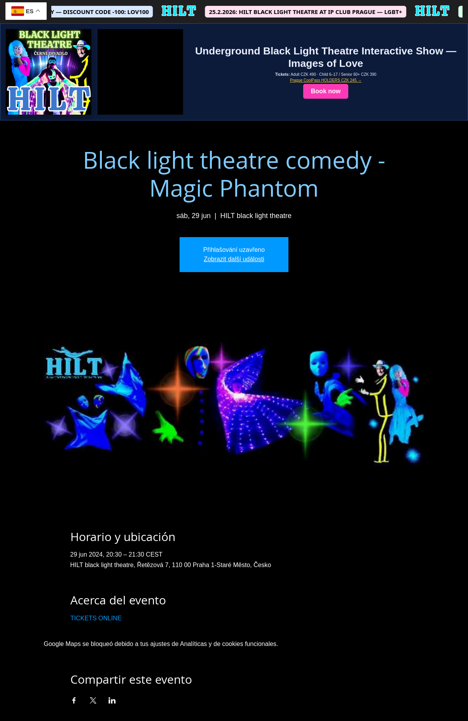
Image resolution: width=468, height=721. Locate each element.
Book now (326, 91)
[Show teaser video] (140, 72)
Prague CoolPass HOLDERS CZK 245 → (325, 80)
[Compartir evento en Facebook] (74, 700)
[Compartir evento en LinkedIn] (112, 700)
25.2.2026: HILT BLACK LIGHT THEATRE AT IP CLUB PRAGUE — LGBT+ (312, 12)
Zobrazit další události (234, 259)
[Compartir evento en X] (93, 700)
